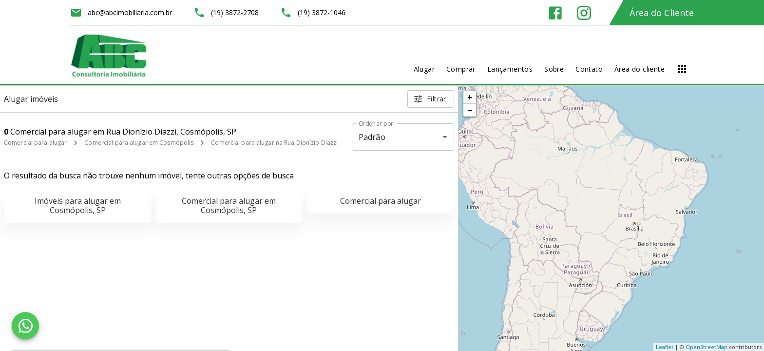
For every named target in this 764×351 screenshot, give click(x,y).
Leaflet (664, 347)
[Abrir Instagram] (583, 12)
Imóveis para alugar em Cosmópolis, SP (78, 205)
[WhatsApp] (25, 325)
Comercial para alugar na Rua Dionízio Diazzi (274, 142)
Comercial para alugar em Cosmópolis (138, 142)
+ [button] (470, 97)
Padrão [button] (372, 137)
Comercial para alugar (35, 142)
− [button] (469, 110)
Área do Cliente (662, 13)
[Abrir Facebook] (555, 12)
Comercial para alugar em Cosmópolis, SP (229, 205)
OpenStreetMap (706, 347)
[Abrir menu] (682, 69)
